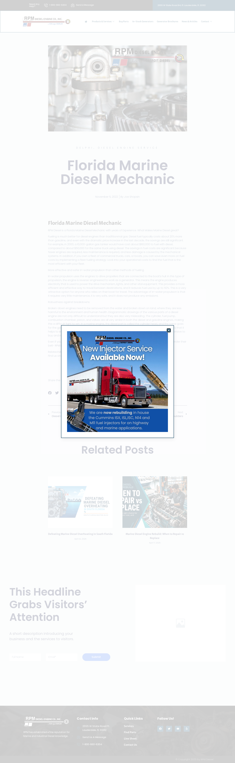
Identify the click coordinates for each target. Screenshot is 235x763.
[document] (117, 381)
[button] (168, 330)
